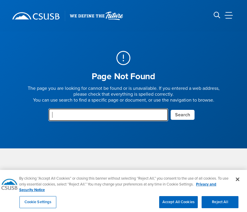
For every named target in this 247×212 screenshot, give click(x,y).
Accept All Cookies (178, 205)
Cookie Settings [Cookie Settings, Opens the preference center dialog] (38, 205)
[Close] (237, 182)
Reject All (220, 205)
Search (182, 115)
